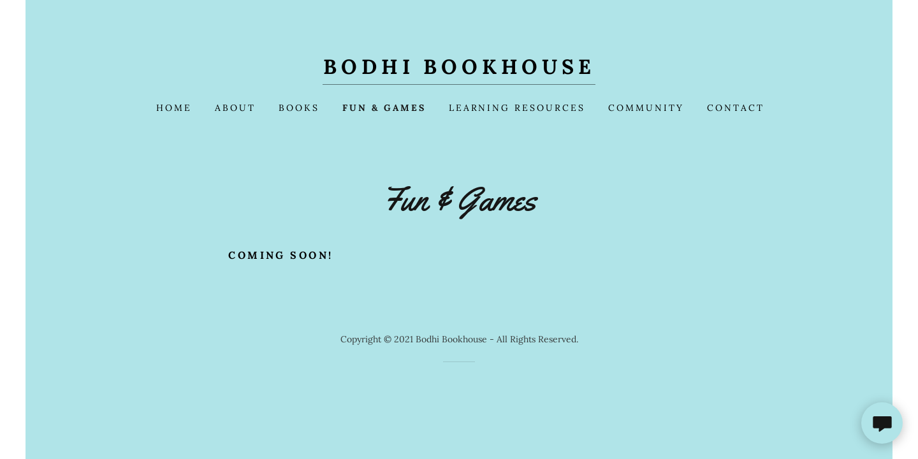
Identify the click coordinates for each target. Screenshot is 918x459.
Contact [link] (735, 107)
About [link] (235, 107)
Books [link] (299, 107)
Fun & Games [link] (384, 107)
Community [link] (646, 107)
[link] (459, 70)
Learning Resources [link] (517, 107)
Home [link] (174, 107)
